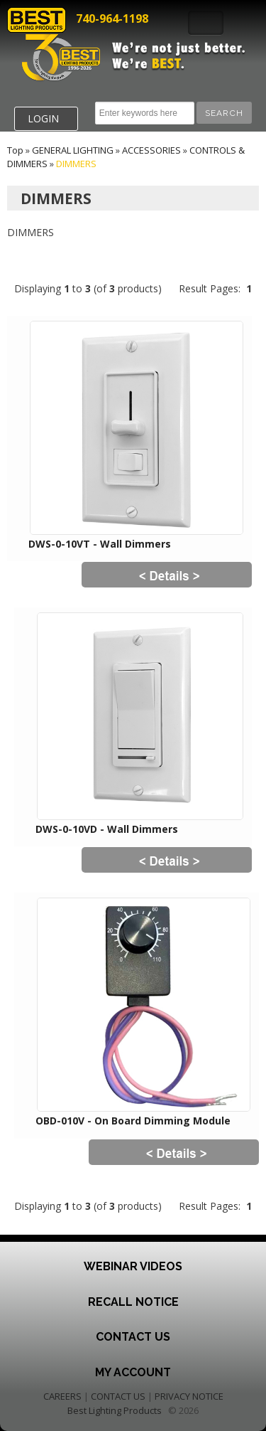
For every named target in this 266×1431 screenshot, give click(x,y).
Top (15, 150)
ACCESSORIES (151, 150)
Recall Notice (133, 1302)
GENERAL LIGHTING (72, 150)
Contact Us (133, 1337)
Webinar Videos (133, 1266)
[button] (224, 113)
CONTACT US (118, 1396)
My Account (133, 1372)
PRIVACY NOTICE (189, 1396)
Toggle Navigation (205, 23)
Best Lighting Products (114, 1410)
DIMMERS (76, 163)
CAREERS (62, 1396)
